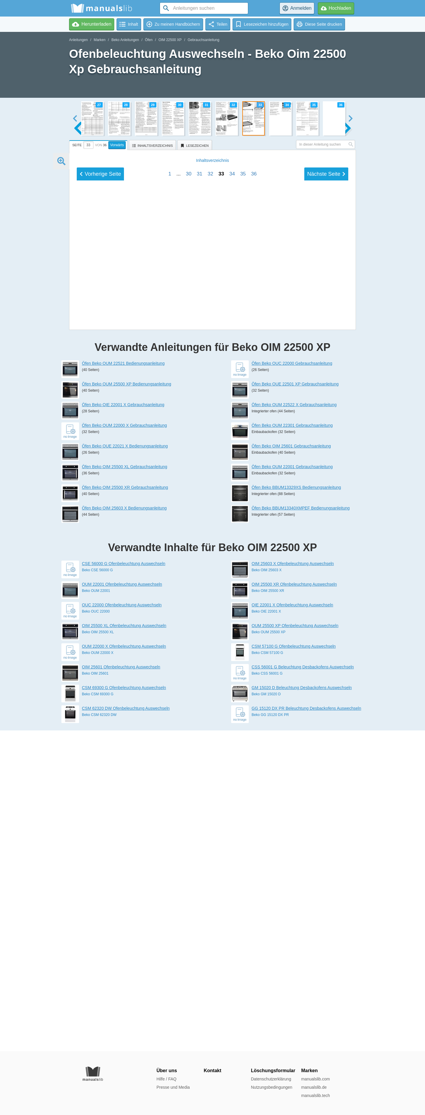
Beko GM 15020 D (266, 1015)
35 (243, 612)
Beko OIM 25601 (95, 994)
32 (210, 612)
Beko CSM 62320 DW (99, 1035)
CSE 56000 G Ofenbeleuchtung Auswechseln (124, 884)
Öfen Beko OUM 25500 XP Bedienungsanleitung (126, 704)
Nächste (326, 612)
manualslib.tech (315, 1095)
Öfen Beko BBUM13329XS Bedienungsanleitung (296, 808)
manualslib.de (313, 1087)
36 (254, 612)
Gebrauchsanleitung (203, 40)
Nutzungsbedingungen (271, 1087)
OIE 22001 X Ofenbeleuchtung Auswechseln (292, 925)
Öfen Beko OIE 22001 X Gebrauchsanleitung (123, 725)
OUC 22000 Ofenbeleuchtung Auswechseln (122, 925)
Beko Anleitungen (125, 40)
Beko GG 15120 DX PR (270, 1035)
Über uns (166, 1070)
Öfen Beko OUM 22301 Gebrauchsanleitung (292, 746)
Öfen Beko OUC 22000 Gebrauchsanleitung (292, 684)
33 (221, 612)
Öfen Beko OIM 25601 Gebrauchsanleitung (291, 766)
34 (232, 612)
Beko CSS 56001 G (267, 994)
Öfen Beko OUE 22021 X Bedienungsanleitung (125, 766)
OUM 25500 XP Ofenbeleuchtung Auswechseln (295, 946)
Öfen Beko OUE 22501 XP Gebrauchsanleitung (295, 704)
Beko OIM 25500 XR (268, 911)
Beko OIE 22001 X (266, 932)
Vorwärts (117, 145)
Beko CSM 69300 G (98, 1015)
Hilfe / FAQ (166, 1079)
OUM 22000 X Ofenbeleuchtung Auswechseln (124, 967)
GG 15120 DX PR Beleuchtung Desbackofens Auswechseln (306, 1029)
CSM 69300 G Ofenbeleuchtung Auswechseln (124, 1008)
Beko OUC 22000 (96, 932)
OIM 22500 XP (170, 40)
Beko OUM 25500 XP (269, 953)
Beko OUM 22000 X (98, 973)
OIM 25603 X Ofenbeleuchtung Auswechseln (293, 884)
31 (199, 612)
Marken (99, 40)
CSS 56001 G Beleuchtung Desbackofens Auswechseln (303, 987)
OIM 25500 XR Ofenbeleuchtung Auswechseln (294, 905)
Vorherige (100, 612)
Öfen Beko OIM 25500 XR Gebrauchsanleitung (125, 808)
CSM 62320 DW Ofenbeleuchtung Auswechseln (126, 1029)
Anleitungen (78, 40)
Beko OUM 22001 (96, 911)
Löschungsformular (273, 1070)
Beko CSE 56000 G (97, 891)
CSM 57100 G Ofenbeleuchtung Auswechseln (294, 967)
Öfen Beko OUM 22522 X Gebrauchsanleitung (294, 725)
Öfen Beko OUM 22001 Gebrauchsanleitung (292, 787)
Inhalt (212, 599)
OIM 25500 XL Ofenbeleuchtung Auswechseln (124, 946)
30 (189, 612)
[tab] (99, 144)
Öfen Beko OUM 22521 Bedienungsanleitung (123, 684)
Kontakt (212, 1070)
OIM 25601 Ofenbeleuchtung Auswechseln (121, 987)
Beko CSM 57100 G (267, 973)
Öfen (149, 40)
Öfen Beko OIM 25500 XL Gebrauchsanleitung (124, 787)
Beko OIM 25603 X (267, 891)
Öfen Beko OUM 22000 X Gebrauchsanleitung (124, 746)
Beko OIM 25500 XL (98, 953)
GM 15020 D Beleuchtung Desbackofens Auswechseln (302, 1008)
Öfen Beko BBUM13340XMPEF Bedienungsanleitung (301, 828)
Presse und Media (173, 1087)
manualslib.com (315, 1079)
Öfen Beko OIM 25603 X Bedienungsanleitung (124, 828)
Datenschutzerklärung (271, 1079)
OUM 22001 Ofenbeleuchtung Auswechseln (122, 905)
